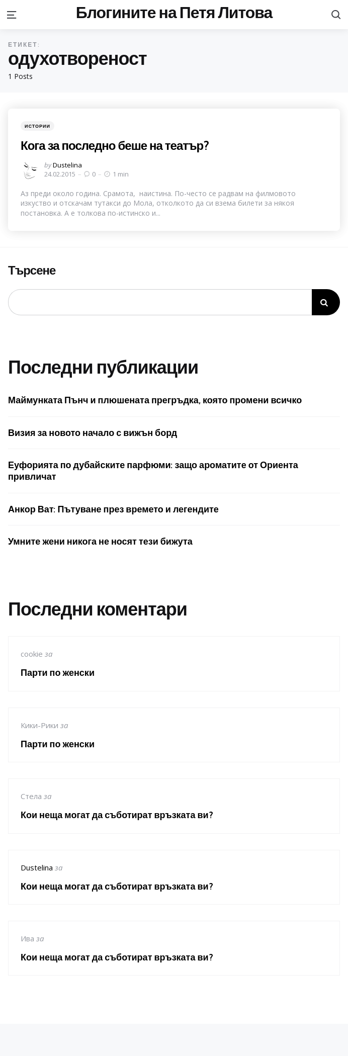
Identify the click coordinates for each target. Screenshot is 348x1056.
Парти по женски (58, 672)
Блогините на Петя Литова (174, 12)
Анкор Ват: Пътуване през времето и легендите (113, 509)
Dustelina (67, 164)
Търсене (31, 270)
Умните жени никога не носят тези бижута (100, 541)
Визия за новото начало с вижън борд (92, 432)
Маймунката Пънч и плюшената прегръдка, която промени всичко (155, 400)
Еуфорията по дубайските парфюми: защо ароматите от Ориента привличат (153, 470)
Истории (37, 126)
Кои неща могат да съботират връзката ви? (117, 815)
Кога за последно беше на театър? (115, 145)
